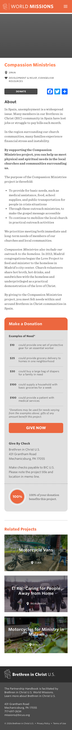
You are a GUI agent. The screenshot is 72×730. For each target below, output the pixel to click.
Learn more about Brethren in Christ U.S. (29, 695)
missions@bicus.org (17, 715)
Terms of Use (59, 723)
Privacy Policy (43, 723)
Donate (21, 91)
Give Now (36, 428)
